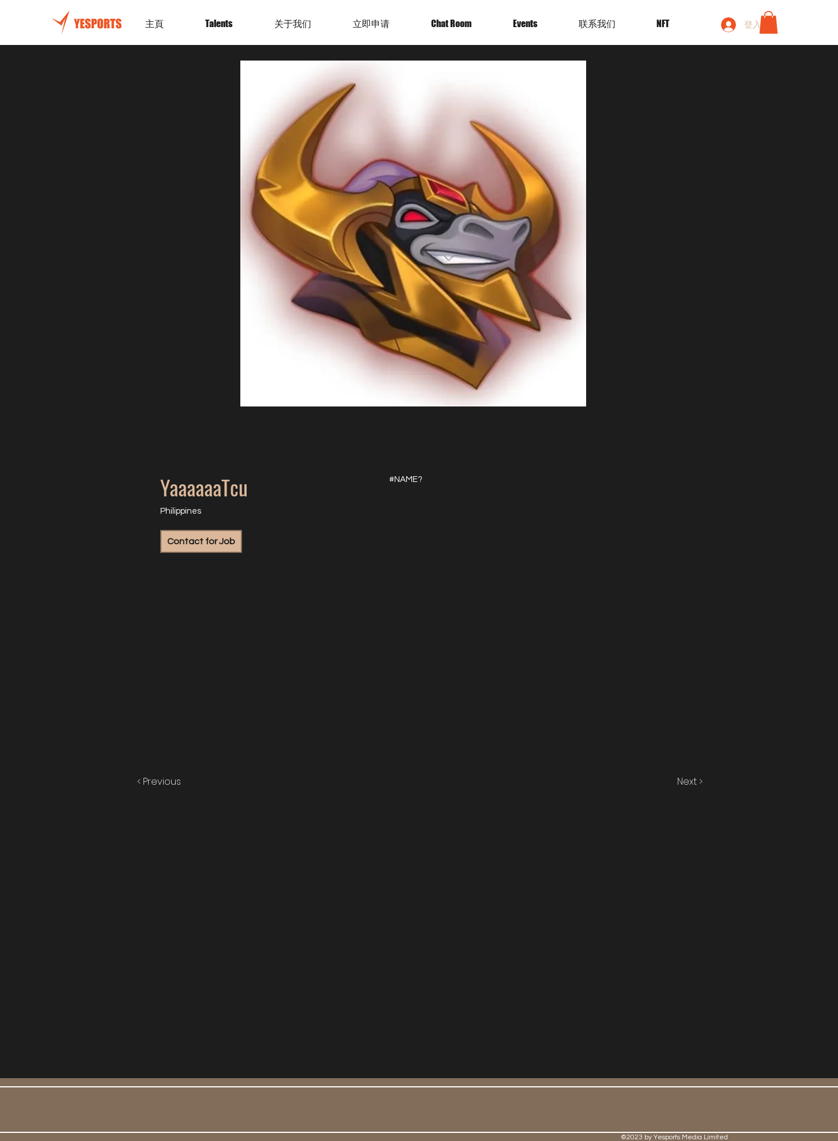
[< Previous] (171, 781)
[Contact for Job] (201, 541)
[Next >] (678, 781)
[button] (537, 23)
